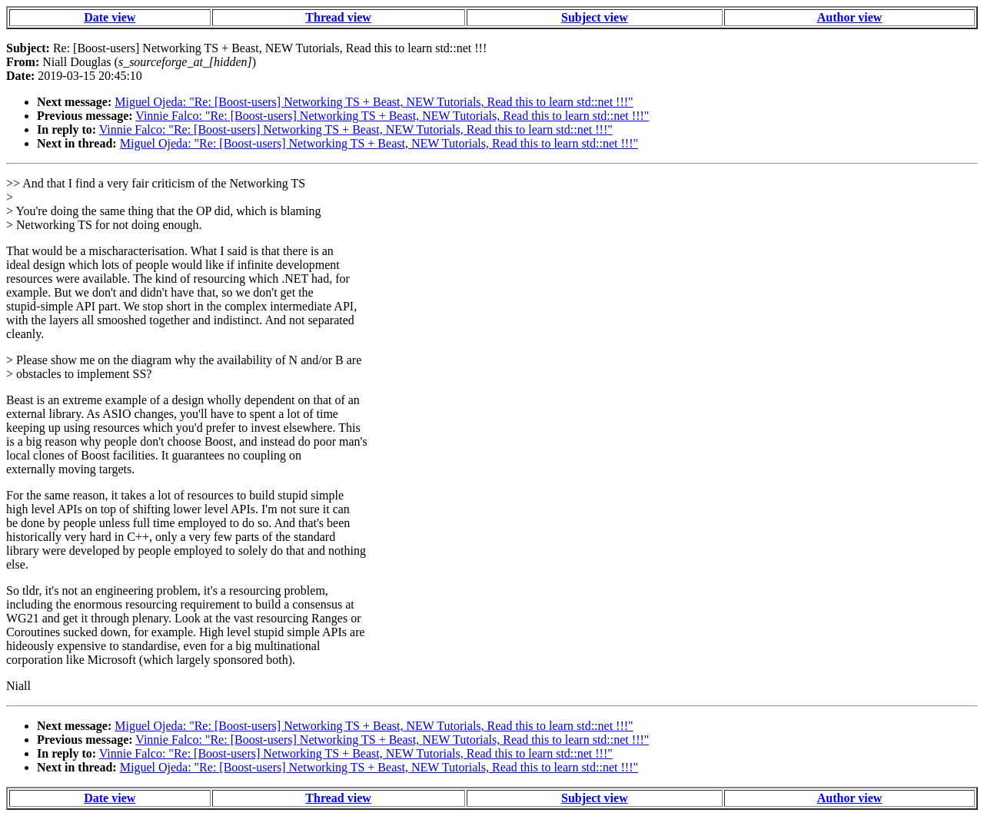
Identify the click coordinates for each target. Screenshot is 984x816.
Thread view (338, 17)
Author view (850, 17)
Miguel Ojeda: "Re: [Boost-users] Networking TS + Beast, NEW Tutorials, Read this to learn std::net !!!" (374, 101)
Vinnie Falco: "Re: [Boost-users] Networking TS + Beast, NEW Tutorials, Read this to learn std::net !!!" (392, 115)
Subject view (594, 17)
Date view (109, 17)
